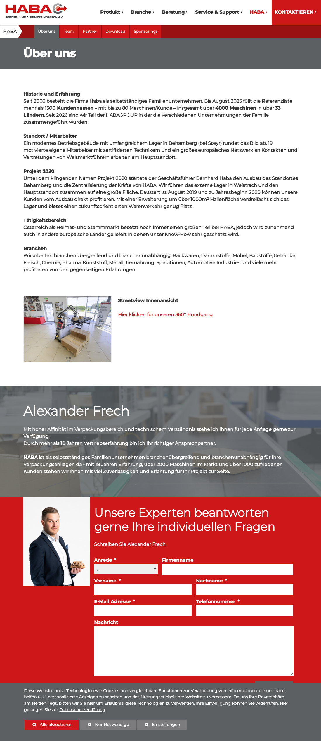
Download (115, 31)
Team (69, 31)
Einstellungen (158, 726)
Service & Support (217, 12)
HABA (10, 31)
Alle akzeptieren (48, 724)
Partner (90, 31)
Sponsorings (145, 31)
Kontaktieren (294, 12)
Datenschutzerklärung (82, 709)
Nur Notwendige (104, 726)
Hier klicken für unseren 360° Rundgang (165, 314)
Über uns (46, 31)
